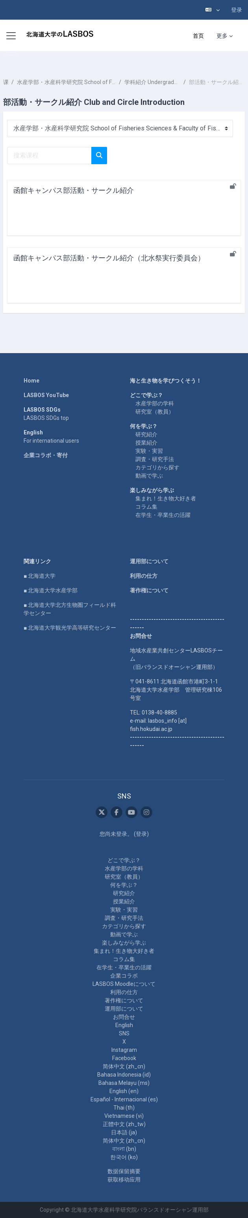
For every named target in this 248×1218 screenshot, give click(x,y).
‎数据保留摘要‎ (124, 1171)
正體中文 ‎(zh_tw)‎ (124, 1124)
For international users (51, 441)
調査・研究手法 (154, 459)
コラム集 (146, 507)
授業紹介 (146, 443)
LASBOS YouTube (46, 395)
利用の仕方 (143, 576)
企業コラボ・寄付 (46, 455)
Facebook (124, 1058)
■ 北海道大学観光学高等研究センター (70, 628)
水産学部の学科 (154, 403)
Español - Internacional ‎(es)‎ (124, 1099)
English (124, 1025)
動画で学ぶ (149, 476)
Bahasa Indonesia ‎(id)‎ (124, 1074)
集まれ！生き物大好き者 (165, 498)
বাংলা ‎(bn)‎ (124, 1149)
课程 (5, 82)
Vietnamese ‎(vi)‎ (124, 1116)
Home (31, 380)
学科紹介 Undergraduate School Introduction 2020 (152, 82)
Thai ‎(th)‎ (124, 1107)
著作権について (149, 590)
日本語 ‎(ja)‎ (124, 1132)
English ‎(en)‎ (124, 1091)
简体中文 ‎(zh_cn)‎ (124, 1066)
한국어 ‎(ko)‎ (124, 1157)
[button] (212, 10)
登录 (236, 10)
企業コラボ (124, 976)
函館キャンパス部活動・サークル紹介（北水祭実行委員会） (109, 258)
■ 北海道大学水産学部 (51, 590)
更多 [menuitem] (222, 36)
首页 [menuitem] (198, 36)
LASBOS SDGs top (46, 418)
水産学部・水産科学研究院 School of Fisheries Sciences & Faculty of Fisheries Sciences (66, 82)
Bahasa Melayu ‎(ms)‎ (124, 1083)
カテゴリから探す (157, 467)
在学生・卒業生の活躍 (163, 515)
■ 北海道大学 (40, 576)
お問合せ (124, 1017)
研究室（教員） (154, 411)
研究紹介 (146, 434)
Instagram (124, 1050)
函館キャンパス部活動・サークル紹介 (73, 190)
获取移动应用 (124, 1179)
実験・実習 (149, 451)
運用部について (149, 561)
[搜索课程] (49, 155)
